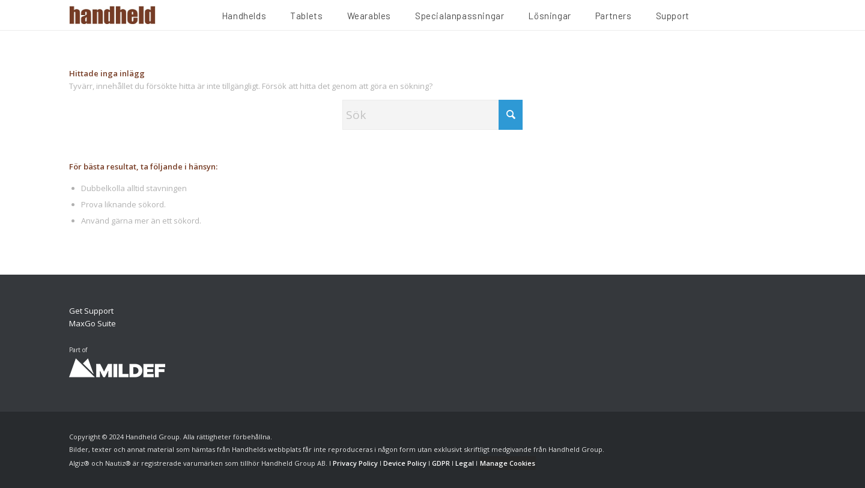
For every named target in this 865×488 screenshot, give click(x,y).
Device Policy (404, 463)
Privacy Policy (355, 463)
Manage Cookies (507, 463)
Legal (464, 463)
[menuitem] (244, 17)
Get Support (91, 310)
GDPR (441, 463)
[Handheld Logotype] (112, 15)
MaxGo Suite (92, 323)
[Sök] (432, 115)
